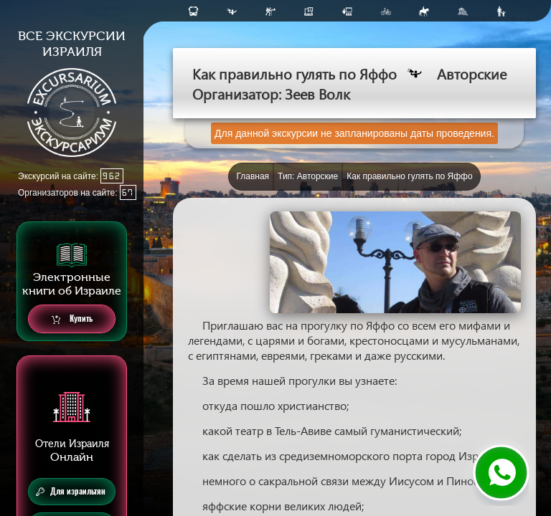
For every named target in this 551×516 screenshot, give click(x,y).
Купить (72, 319)
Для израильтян (70, 491)
